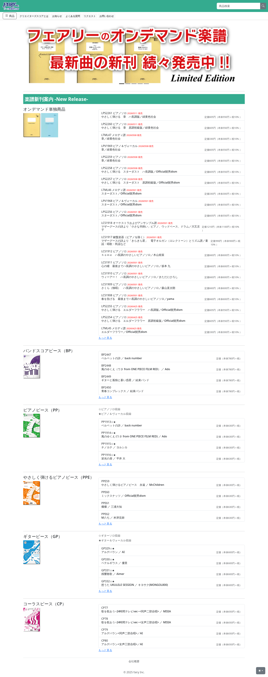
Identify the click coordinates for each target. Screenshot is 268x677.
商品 (10, 16)
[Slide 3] (134, 84)
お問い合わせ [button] (106, 16)
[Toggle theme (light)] (260, 670)
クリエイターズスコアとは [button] (34, 16)
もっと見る (105, 338)
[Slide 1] (121, 84)
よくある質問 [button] (73, 16)
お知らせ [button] (57, 16)
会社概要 (134, 661)
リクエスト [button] (90, 16)
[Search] (238, 6)
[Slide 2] (127, 84)
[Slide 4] (140, 84)
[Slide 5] (146, 84)
